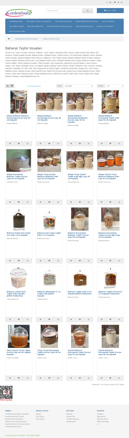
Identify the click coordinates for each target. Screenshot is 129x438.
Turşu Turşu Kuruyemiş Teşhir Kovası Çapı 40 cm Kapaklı (49, 352)
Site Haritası (40, 419)
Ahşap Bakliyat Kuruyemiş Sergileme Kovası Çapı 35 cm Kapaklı (78, 118)
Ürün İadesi (40, 416)
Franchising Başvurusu (13, 426)
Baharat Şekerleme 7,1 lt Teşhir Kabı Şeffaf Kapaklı (49, 293)
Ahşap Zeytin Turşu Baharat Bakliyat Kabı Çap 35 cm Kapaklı (108, 176)
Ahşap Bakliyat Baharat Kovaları (87, 21)
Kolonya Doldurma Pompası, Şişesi (59, 26)
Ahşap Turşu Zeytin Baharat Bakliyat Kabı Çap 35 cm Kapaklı (47, 176)
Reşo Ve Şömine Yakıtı (17, 31)
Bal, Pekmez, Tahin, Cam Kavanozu (39, 21)
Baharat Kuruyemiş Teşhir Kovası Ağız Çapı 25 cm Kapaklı (109, 235)
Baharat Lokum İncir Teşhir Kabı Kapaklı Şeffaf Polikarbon (16, 293)
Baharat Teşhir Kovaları (51, 39)
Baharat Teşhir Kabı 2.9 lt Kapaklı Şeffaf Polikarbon (80, 292)
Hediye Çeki (70, 416)
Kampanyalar (71, 421)
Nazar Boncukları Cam (35, 26)
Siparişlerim (101, 416)
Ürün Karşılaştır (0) (33, 86)
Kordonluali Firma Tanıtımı (14, 416)
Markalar (69, 414)
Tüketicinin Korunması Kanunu (16, 421)
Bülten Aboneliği (103, 421)
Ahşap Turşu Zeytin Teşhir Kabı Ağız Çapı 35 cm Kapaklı (79, 176)
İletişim (38, 414)
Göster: (101, 86)
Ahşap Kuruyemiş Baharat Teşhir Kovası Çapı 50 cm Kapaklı (17, 176)
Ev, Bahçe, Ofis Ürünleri (105, 26)
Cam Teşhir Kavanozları (63, 21)
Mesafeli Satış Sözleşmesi (14, 419)
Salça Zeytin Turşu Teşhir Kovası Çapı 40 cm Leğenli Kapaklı (19, 352)
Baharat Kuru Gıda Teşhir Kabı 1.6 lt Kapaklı (49, 234)
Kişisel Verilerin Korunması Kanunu (17, 424)
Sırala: (60, 86)
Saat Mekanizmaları (16, 21)
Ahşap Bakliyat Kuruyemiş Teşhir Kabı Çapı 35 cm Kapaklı (108, 117)
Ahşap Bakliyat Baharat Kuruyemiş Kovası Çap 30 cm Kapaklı (18, 117)
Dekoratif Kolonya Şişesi (84, 26)
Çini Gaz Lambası (108, 21)
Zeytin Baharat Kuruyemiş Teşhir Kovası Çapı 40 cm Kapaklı (109, 352)
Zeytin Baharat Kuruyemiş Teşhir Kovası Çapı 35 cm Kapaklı (79, 352)
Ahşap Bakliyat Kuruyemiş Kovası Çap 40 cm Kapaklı (49, 117)
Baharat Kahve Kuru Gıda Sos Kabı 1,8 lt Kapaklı (18, 234)
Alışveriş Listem (102, 419)
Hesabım (100, 414)
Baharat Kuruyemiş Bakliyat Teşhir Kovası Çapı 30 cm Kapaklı (78, 235)
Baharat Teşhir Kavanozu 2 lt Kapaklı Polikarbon (110, 292)
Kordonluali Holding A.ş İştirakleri (17, 414)
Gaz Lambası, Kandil (16, 26)
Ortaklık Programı (72, 419)
